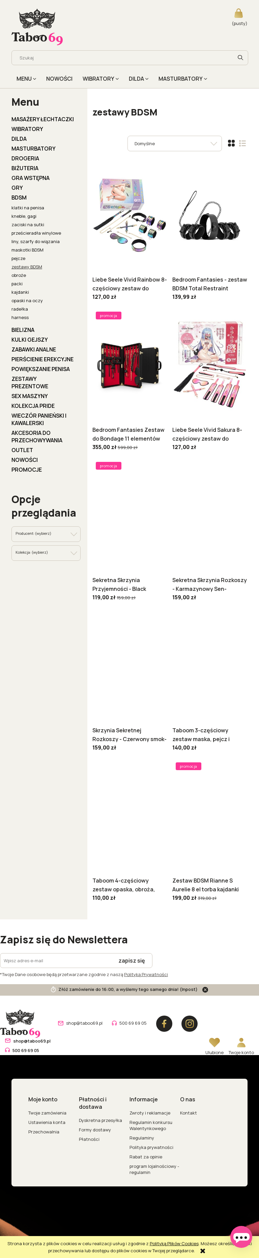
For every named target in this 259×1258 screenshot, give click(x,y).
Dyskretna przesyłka (100, 1120)
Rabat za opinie (146, 1157)
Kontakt (188, 1113)
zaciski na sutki (27, 224)
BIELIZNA (22, 330)
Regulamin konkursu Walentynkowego (151, 1125)
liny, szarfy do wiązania (35, 241)
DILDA (19, 138)
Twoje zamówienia (47, 1113)
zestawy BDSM (26, 267)
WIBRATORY (27, 129)
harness (20, 317)
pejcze (18, 258)
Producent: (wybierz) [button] (33, 533)
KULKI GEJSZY (29, 339)
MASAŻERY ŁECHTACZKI (42, 119)
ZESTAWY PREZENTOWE (29, 382)
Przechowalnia (43, 1132)
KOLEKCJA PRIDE (33, 406)
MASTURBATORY (33, 148)
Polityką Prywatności (146, 974)
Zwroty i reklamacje (150, 1113)
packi (17, 284)
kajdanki (20, 292)
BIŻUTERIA (24, 168)
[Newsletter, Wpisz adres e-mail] (55, 960)
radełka (19, 309)
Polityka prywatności (151, 1147)
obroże (18, 275)
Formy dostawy (95, 1130)
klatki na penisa (27, 208)
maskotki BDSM (27, 250)
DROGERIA (25, 158)
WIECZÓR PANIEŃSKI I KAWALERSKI (38, 419)
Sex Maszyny (29, 396)
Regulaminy (142, 1138)
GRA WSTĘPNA (30, 178)
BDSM (19, 197)
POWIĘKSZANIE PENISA (40, 369)
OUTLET (22, 450)
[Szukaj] (240, 57)
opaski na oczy (27, 300)
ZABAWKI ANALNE (33, 349)
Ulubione (214, 1052)
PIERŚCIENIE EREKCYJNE (42, 359)
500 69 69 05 (133, 1023)
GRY (17, 187)
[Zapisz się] (131, 960)
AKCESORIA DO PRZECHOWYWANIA (36, 436)
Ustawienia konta (46, 1122)
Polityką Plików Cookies (174, 1243)
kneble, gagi (23, 216)
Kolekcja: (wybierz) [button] (32, 552)
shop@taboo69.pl (84, 1023)
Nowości (24, 460)
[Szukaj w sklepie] (124, 57)
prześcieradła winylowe (36, 233)
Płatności (89, 1139)
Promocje (26, 469)
